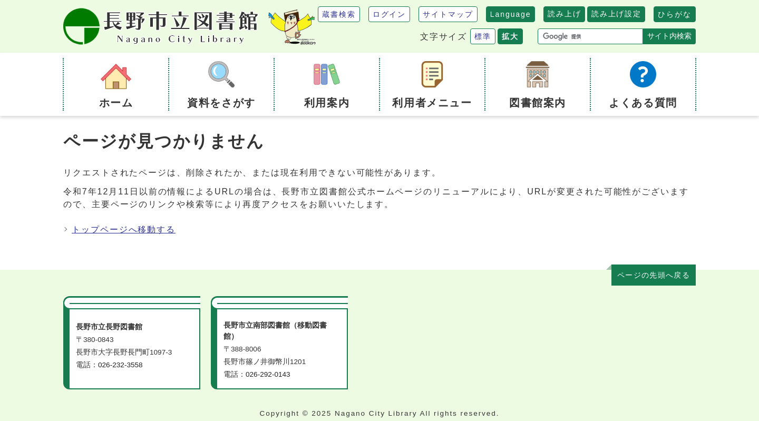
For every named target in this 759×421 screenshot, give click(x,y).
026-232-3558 (120, 365)
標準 (482, 36)
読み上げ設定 (616, 13)
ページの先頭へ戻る (653, 275)
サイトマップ (448, 14)
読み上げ (564, 13)
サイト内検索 (669, 36)
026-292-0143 (268, 374)
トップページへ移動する (124, 229)
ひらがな (675, 14)
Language (510, 14)
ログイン (389, 14)
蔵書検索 (339, 14)
